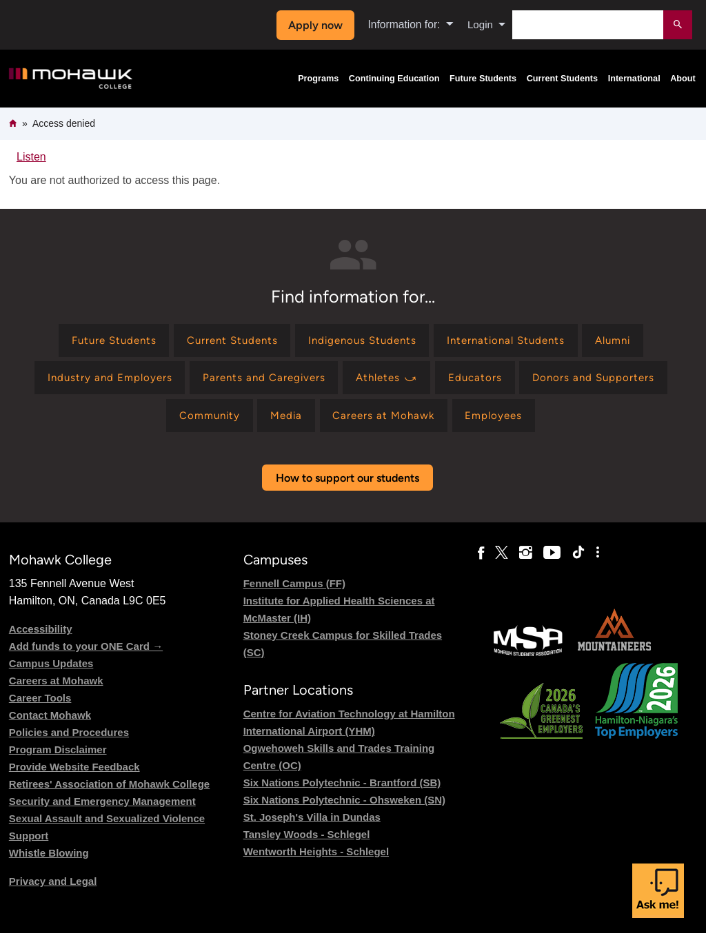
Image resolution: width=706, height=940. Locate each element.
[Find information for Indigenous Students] (362, 341)
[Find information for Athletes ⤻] (388, 380)
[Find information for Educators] (481, 380)
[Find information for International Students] (514, 341)
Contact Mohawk (50, 721)
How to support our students (347, 484)
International (634, 78)
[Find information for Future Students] (99, 341)
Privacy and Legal (53, 887)
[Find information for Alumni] (627, 341)
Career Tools (40, 704)
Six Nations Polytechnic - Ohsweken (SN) (344, 807)
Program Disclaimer (58, 756)
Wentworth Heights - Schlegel (316, 858)
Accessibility (40, 635)
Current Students (562, 78)
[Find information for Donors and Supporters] (603, 380)
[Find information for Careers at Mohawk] (386, 420)
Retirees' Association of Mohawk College (109, 790)
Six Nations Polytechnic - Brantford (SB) (342, 789)
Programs (318, 78)
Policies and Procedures (69, 738)
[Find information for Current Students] (225, 341)
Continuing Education (394, 78)
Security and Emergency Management (102, 807)
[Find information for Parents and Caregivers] (259, 380)
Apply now (313, 25)
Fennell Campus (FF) (294, 589)
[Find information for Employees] (501, 420)
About (683, 78)
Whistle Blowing (49, 859)
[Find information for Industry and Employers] (99, 380)
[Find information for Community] (202, 420)
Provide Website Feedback (74, 773)
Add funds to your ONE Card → (86, 652)
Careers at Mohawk (56, 687)
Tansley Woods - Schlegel (306, 841)
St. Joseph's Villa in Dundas (312, 824)
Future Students (483, 78)
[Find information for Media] (283, 420)
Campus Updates (51, 669)
